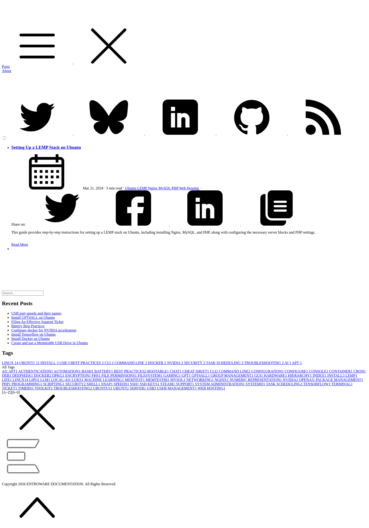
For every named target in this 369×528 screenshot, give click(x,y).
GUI (259, 376)
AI (288, 363)
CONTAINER (341, 371)
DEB (7, 376)
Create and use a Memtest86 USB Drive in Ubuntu (49, 343)
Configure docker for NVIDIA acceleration (43, 330)
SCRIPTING (54, 384)
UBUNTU (29, 363)
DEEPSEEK (23, 376)
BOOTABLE (158, 371)
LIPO (34, 380)
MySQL (165, 188)
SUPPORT (185, 384)
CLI (110, 363)
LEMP (142, 188)
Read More (19, 245)
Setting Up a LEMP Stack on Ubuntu (46, 147)
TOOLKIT (44, 388)
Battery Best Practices (27, 326)
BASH (87, 371)
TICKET (10, 388)
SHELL (94, 384)
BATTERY (104, 371)
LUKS (78, 380)
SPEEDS (122, 384)
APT (297, 363)
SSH (135, 384)
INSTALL (50, 363)
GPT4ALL (201, 376)
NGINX (222, 380)
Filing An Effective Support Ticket (37, 322)
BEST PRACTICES (88, 363)
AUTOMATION (67, 371)
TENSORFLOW (317, 384)
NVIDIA (175, 363)
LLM (45, 380)
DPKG (58, 376)
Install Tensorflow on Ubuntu (33, 334)
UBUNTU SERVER (130, 388)
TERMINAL (342, 384)
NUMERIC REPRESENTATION (256, 380)
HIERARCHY (300, 376)
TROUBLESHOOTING (264, 363)
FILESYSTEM (150, 376)
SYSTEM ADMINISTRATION (220, 384)
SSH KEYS (150, 384)
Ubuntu (131, 188)
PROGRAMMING (27, 384)
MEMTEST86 (158, 380)
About (6, 71)
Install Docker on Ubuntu (30, 339)
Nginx (153, 188)
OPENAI (307, 380)
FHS (96, 376)
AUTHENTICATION (36, 371)
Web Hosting (189, 188)
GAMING (172, 376)
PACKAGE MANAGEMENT (339, 380)
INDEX (320, 376)
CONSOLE (319, 371)
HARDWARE (276, 376)
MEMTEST (135, 380)
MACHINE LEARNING (104, 380)
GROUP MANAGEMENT (232, 376)
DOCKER (157, 363)
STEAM (168, 384)
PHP (175, 188)
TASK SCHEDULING (225, 363)
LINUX (10, 363)
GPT (187, 376)
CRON (359, 371)
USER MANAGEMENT (177, 388)
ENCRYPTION (78, 376)
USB (65, 363)
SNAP (107, 384)
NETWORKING (200, 380)
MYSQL (178, 380)
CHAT (176, 371)
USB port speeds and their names (36, 313)
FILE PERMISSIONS (119, 376)
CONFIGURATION (268, 371)
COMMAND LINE (131, 363)
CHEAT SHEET (196, 371)
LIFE (7, 380)
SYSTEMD (256, 384)
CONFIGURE (297, 371)
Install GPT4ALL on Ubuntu (33, 318)
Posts (6, 67)
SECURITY (195, 363)
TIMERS (26, 388)
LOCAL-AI (61, 380)
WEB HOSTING (211, 388)
